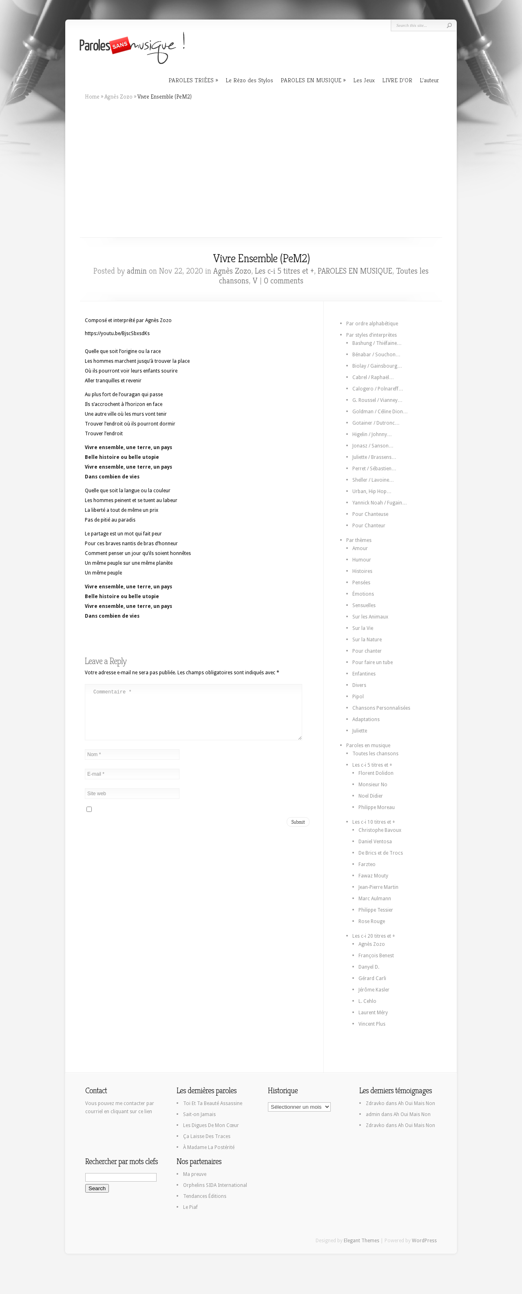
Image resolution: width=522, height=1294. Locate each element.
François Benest (376, 955)
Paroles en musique (368, 745)
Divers (359, 685)
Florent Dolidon (376, 773)
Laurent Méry (373, 1012)
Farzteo (367, 864)
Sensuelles (364, 605)
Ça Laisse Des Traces (206, 1136)
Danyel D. (368, 967)
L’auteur (429, 80)
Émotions (363, 594)
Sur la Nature (367, 640)
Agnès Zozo (118, 96)
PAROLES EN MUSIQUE (311, 80)
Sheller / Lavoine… (373, 480)
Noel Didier (370, 796)
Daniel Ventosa (375, 841)
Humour (361, 560)
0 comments (283, 281)
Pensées (361, 583)
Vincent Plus (371, 1024)
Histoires (362, 571)
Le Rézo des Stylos (249, 80)
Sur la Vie (362, 628)
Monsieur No (372, 784)
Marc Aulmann (374, 898)
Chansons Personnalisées (381, 708)
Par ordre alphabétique (372, 324)
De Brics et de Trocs (380, 853)
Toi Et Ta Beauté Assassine (212, 1103)
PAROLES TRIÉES (191, 80)
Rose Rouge (371, 921)
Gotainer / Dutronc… (376, 423)
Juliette (359, 731)
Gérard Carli (372, 978)
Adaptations (366, 719)
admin (137, 271)
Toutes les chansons (375, 754)
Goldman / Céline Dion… (380, 412)
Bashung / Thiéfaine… (377, 343)
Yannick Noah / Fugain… (379, 503)
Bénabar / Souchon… (376, 354)
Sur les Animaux (370, 617)
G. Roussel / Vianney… (377, 400)
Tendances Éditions (204, 1196)
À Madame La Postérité (208, 1147)
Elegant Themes (361, 1241)
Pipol (358, 697)
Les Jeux (364, 80)
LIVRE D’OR (397, 80)
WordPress (424, 1241)
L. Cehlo (367, 1001)
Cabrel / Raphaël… (373, 377)
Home (92, 96)
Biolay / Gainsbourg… (377, 366)
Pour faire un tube (372, 662)
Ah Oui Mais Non (416, 1103)
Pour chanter (367, 651)
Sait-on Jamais (199, 1114)
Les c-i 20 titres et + (373, 936)
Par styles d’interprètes (371, 335)
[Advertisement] (261, 169)
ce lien (145, 1111)
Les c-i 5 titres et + (284, 271)
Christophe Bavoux (379, 830)
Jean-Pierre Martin (378, 887)
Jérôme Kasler (373, 990)
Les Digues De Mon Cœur (211, 1125)
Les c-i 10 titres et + (373, 822)
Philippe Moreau (376, 807)
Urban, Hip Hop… (372, 491)
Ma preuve (194, 1174)
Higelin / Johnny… (372, 434)
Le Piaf (190, 1207)
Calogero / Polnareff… (377, 389)
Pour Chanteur (368, 526)
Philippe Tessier (375, 910)
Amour (360, 548)
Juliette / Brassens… (374, 457)
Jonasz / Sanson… (373, 446)
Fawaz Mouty (373, 876)
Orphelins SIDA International (215, 1185)
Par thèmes (359, 540)
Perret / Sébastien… (374, 469)
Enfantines (364, 674)
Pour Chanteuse (370, 514)
